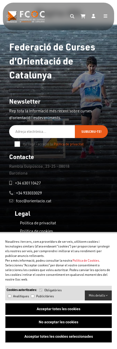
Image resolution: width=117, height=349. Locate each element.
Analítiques (21, 296)
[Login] (93, 16)
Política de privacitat (68, 144)
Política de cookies (36, 231)
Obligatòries (53, 290)
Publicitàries (45, 296)
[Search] (72, 16)
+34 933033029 (29, 192)
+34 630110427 (28, 183)
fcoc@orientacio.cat (33, 200)
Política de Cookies (86, 260)
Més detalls (98, 295)
